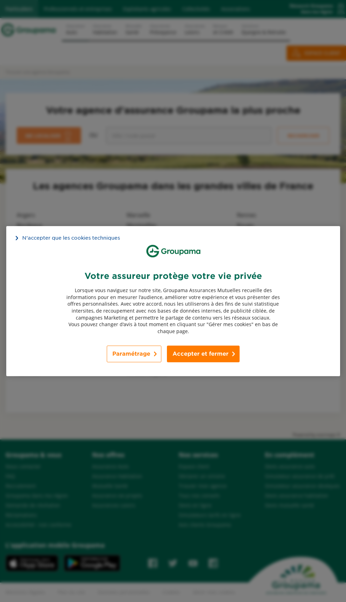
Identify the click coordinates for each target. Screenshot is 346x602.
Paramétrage (131, 354)
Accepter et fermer (200, 354)
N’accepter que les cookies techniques (71, 237)
